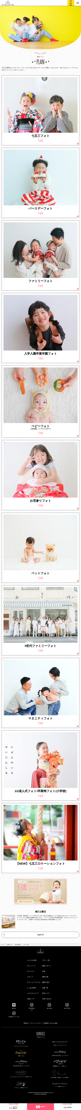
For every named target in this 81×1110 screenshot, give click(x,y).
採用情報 (46, 1023)
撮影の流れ (46, 982)
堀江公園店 (17, 944)
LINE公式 (14, 1006)
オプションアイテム (33, 982)
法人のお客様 (53, 1023)
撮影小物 (45, 977)
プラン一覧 (46, 960)
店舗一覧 (45, 988)
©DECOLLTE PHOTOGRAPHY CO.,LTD (43, 1092)
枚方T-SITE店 (67, 1006)
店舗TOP (23, 935)
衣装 (43, 971)
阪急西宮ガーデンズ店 (14, 1014)
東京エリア (46, 993)
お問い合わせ (46, 999)
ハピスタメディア (33, 993)
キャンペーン (31, 966)
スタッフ (30, 977)
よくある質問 (31, 988)
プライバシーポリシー (36, 1023)
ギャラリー (30, 971)
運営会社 (26, 1023)
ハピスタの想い (32, 960)
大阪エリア (9, 944)
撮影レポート (46, 966)
